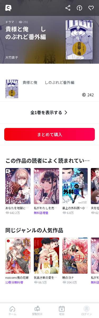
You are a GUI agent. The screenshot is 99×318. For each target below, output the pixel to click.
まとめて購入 (49, 134)
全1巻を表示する (49, 112)
